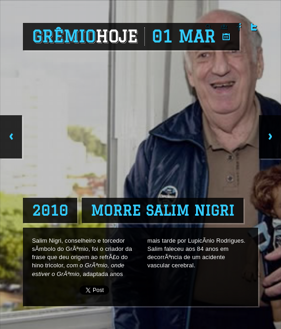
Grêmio (85, 36)
